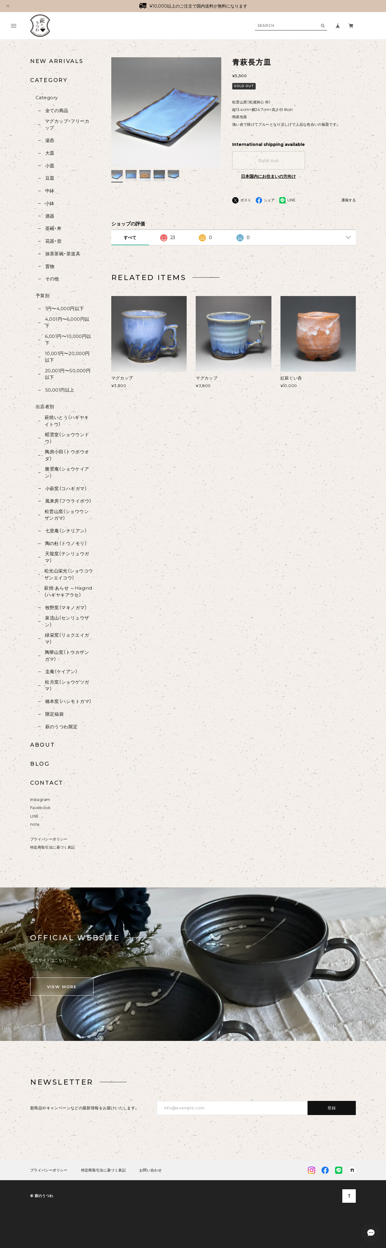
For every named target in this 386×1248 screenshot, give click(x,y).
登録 (331, 1107)
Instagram (40, 799)
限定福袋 (54, 714)
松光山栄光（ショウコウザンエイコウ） (68, 574)
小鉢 (50, 203)
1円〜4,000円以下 (64, 308)
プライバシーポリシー (49, 839)
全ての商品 (56, 110)
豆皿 (50, 178)
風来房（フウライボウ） (68, 501)
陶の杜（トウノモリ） (66, 543)
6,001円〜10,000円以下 (68, 339)
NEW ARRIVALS (56, 61)
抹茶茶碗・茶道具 (63, 254)
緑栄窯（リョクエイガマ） (67, 638)
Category (47, 97)
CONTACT (46, 783)
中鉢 (50, 191)
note (35, 824)
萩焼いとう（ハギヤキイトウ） (67, 420)
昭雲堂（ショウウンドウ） (67, 438)
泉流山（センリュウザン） (67, 621)
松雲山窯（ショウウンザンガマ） (67, 515)
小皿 (50, 166)
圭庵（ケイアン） (61, 671)
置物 (50, 266)
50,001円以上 (59, 390)
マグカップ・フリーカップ (67, 124)
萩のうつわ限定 (61, 727)
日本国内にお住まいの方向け (268, 176)
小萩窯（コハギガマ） (66, 488)
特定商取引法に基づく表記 (52, 847)
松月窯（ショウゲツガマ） (67, 685)
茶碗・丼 (53, 228)
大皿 (50, 153)
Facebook (40, 807)
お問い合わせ (150, 1170)
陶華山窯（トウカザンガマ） (67, 655)
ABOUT (42, 745)
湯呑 (50, 140)
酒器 (50, 216)
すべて (130, 237)
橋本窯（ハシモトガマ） (68, 701)
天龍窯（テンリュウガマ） (67, 557)
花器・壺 (53, 241)
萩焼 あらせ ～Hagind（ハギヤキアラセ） (68, 591)
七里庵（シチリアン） (66, 531)
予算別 (42, 295)
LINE (34, 816)
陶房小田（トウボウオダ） (67, 455)
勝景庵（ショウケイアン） (67, 472)
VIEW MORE (62, 986)
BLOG (40, 764)
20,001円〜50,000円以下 (68, 374)
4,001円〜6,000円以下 (67, 322)
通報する (348, 200)
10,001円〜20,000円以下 (67, 357)
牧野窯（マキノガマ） (66, 607)
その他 (52, 279)
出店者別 (45, 406)
